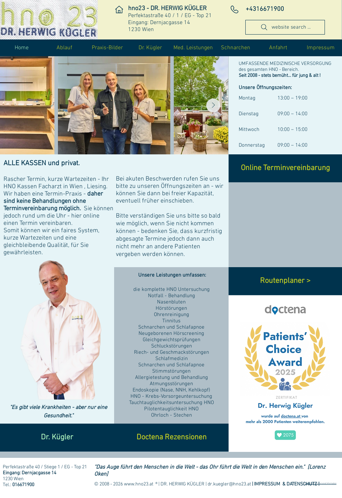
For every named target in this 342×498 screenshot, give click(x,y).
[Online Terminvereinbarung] (285, 168)
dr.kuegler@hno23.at (229, 484)
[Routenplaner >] (285, 281)
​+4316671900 (265, 9)
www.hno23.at (138, 484)
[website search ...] (285, 27)
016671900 (23, 485)
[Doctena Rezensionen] (171, 438)
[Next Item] (213, 105)
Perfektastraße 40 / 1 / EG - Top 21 (170, 15)
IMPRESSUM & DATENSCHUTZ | (286, 484)
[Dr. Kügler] (57, 438)
